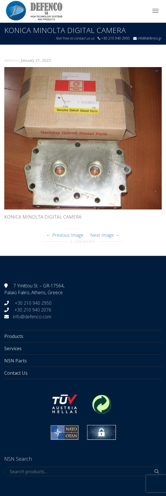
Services (13, 348)
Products (13, 336)
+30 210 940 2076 (33, 310)
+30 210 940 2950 (33, 303)
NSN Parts (15, 361)
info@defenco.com (32, 317)
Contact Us (16, 373)
